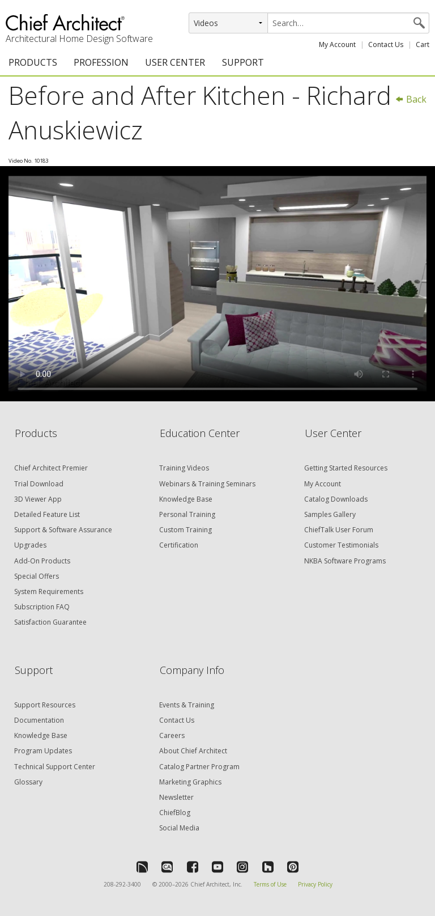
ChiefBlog (174, 812)
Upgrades (30, 545)
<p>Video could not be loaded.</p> (217, 283)
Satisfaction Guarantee (50, 622)
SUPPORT (243, 62)
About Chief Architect (193, 751)
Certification (178, 545)
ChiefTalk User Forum (338, 530)
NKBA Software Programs (345, 561)
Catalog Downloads (336, 499)
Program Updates (43, 751)
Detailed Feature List (47, 514)
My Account (337, 44)
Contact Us (385, 44)
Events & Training (186, 705)
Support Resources (44, 705)
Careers (172, 735)
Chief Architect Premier (51, 468)
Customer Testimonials (341, 545)
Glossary (28, 782)
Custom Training (185, 530)
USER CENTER (175, 62)
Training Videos (184, 468)
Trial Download (38, 484)
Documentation (39, 720)
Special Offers (36, 576)
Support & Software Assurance (63, 530)
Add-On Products (42, 561)
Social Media (179, 828)
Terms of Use (270, 884)
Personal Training (187, 514)
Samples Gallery (330, 514)
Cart (422, 44)
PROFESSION (101, 62)
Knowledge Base (185, 499)
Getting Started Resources (345, 468)
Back (411, 99)
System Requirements (48, 591)
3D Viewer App (38, 499)
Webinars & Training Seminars (207, 484)
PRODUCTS (32, 62)
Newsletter (176, 797)
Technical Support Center (54, 766)
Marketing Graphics (190, 782)
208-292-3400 (122, 884)
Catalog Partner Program (199, 766)
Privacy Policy (315, 884)
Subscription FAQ (42, 607)
